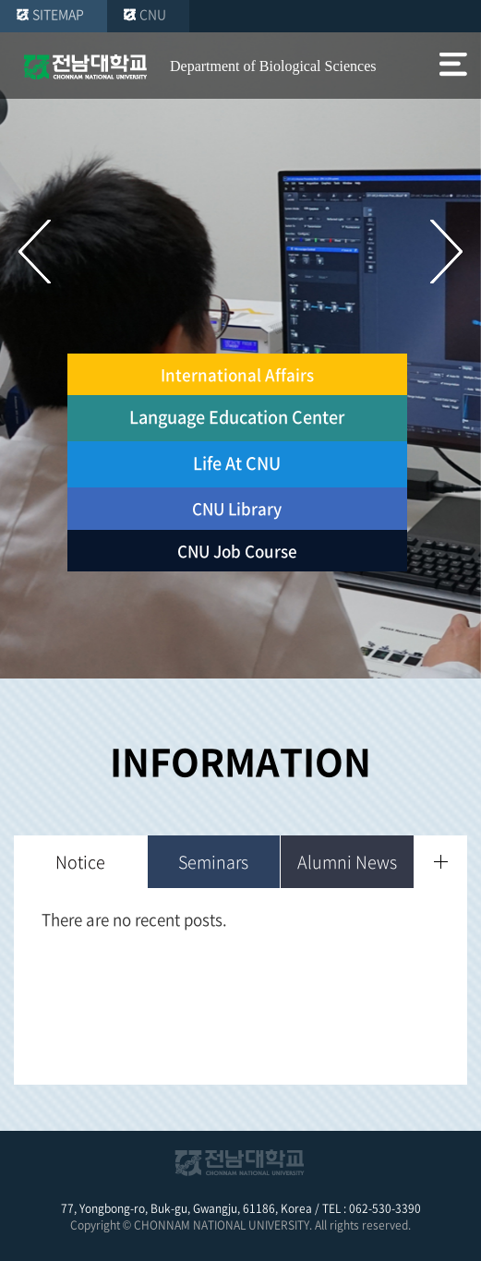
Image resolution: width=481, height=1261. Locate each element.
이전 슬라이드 (34, 251)
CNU (152, 14)
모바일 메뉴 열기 (453, 66)
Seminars (213, 861)
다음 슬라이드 (446, 251)
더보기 (441, 861)
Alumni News (347, 861)
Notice (80, 861)
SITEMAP (58, 14)
